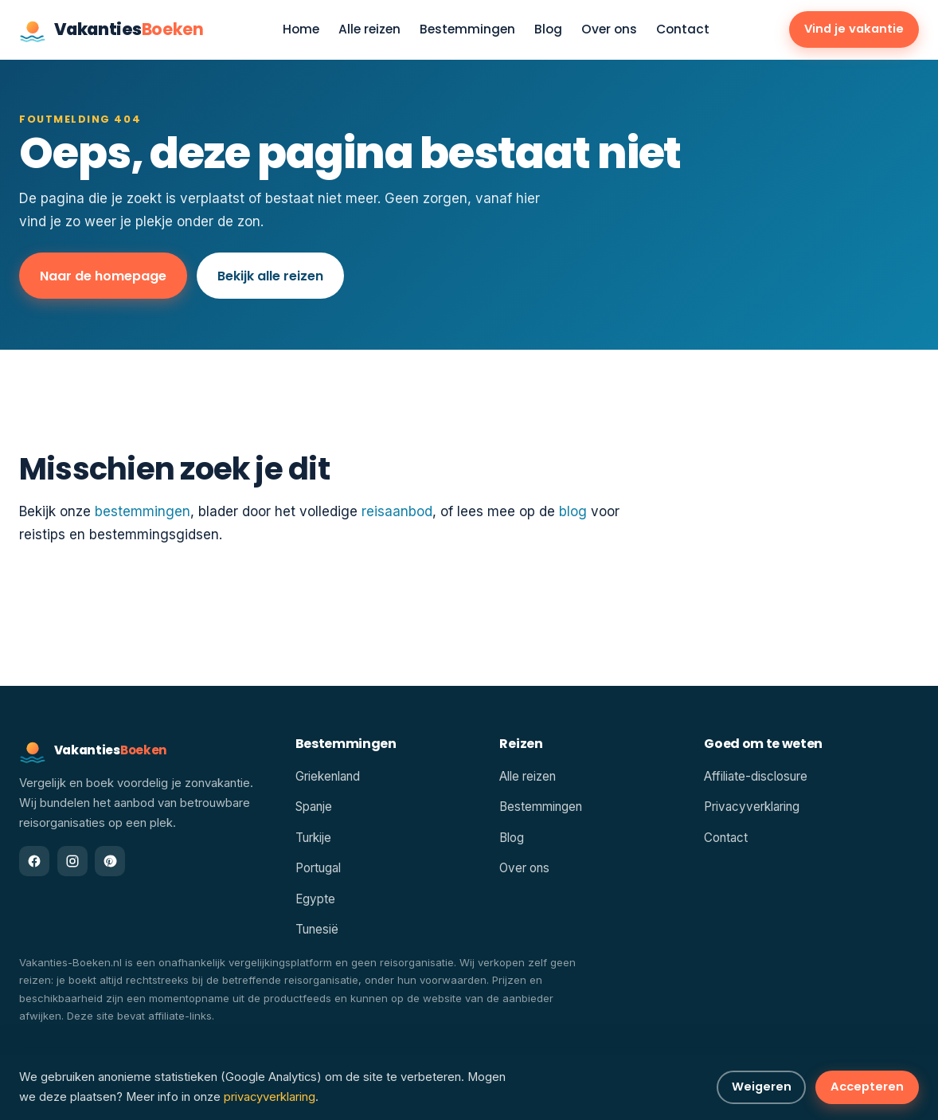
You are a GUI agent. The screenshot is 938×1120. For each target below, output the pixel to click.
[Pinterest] (110, 861)
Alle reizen (369, 30)
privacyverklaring (269, 1097)
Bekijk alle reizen (270, 276)
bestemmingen (142, 511)
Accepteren (867, 1087)
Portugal (318, 867)
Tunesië (316, 929)
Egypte (315, 899)
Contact (682, 30)
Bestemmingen (467, 30)
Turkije (313, 837)
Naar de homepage (103, 276)
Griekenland (327, 776)
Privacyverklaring (751, 806)
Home (301, 30)
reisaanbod (397, 511)
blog (573, 511)
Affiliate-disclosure (755, 776)
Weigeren (761, 1087)
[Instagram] (72, 861)
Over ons (609, 30)
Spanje (313, 806)
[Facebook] (34, 861)
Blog (548, 30)
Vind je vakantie (854, 29)
